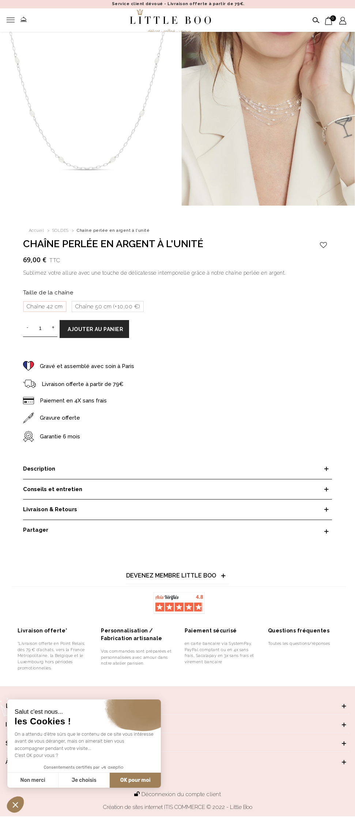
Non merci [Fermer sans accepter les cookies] (32, 780)
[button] (15, 804)
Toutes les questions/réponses (299, 643)
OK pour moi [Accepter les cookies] (135, 780)
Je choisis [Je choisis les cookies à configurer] (84, 780)
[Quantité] (40, 328)
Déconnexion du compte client (177, 794)
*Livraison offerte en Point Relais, (52, 643)
